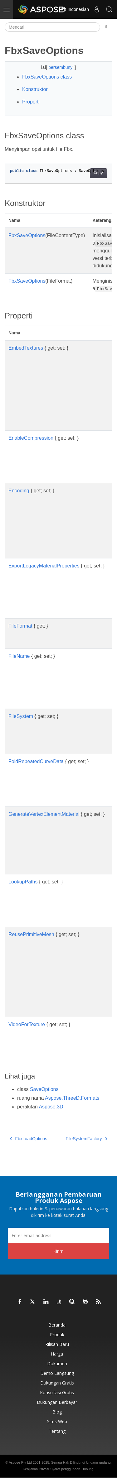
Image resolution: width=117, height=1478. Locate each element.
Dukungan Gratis (57, 1383)
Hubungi (87, 1469)
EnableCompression (30, 438)
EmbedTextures (25, 348)
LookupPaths (22, 881)
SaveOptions (44, 1089)
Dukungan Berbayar (57, 1402)
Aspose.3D (51, 1106)
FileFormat (20, 626)
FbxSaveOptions (26, 235)
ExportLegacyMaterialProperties (44, 565)
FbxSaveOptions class (47, 76)
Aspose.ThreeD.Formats (72, 1098)
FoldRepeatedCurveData (36, 761)
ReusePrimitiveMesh (31, 934)
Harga (57, 1354)
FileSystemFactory (86, 1138)
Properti (31, 101)
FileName (19, 656)
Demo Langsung (57, 1373)
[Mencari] (52, 27)
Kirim (58, 1251)
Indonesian (75, 9)
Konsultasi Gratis (57, 1392)
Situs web (57, 1421)
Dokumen (57, 1363)
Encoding (18, 490)
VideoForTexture (26, 1024)
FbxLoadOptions (28, 1138)
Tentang (57, 1431)
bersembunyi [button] (61, 67)
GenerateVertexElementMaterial (44, 814)
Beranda (57, 1325)
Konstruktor (35, 89)
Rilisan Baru (57, 1344)
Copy (98, 173)
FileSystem (20, 716)
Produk (57, 1334)
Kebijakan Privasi (36, 1469)
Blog (57, 1412)
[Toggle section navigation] (106, 27)
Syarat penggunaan (65, 1469)
